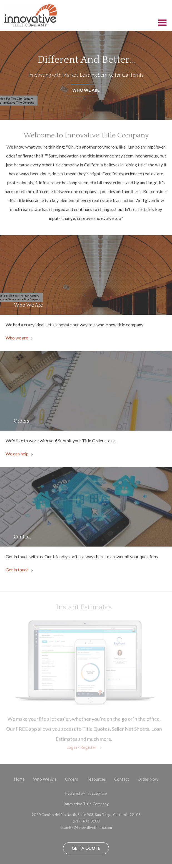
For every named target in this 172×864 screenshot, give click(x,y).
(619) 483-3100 (86, 821)
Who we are (17, 337)
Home (19, 779)
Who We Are (86, 90)
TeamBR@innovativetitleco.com (86, 827)
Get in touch (17, 569)
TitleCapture (96, 793)
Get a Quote (86, 848)
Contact (121, 779)
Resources (96, 779)
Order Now (148, 779)
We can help (17, 453)
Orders (71, 779)
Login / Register (81, 747)
